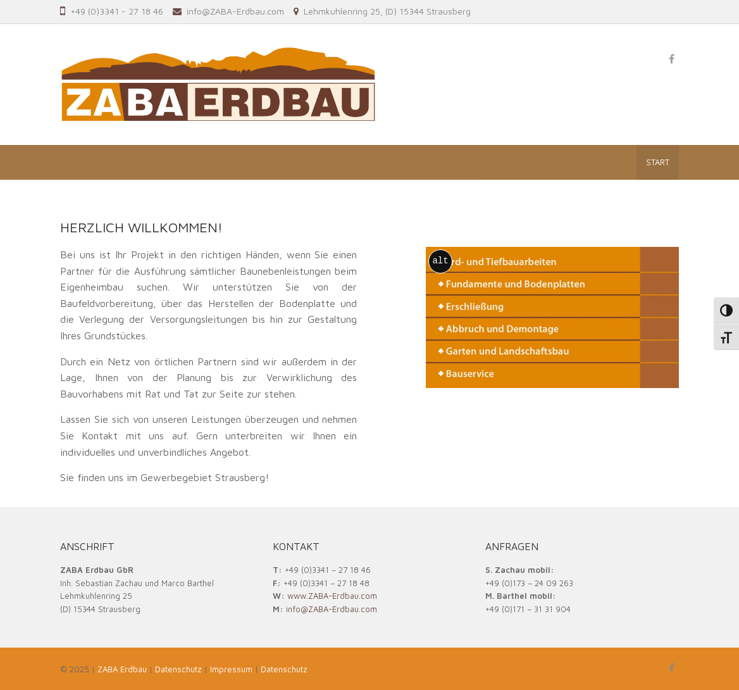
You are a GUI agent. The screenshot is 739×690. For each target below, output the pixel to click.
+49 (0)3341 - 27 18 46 (116, 11)
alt (440, 261)
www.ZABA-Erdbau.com (332, 596)
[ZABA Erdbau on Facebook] (671, 58)
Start (657, 162)
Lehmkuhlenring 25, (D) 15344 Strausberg (387, 11)
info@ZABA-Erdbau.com (235, 11)
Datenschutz (284, 669)
